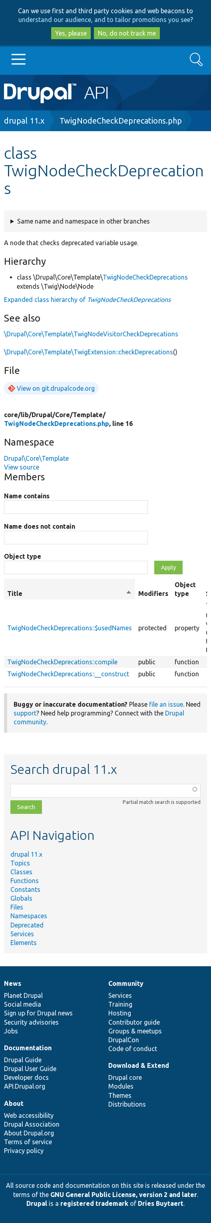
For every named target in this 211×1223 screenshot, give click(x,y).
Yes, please (71, 33)
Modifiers (153, 593)
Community (125, 983)
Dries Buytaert (160, 1203)
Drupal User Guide (30, 1068)
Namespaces (28, 915)
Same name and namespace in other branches (83, 221)
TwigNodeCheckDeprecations (145, 277)
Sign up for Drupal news (38, 1013)
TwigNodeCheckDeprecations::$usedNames (69, 627)
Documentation (28, 1047)
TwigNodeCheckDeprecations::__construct (68, 673)
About (14, 1103)
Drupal (36, 1203)
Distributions (127, 1104)
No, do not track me (127, 33)
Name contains (27, 496)
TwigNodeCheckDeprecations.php (121, 120)
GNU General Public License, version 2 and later (123, 1194)
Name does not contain (39, 526)
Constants (25, 889)
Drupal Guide (23, 1059)
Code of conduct (132, 1048)
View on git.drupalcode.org (56, 388)
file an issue (166, 704)
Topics (20, 863)
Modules (120, 1086)
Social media (22, 1004)
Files (16, 907)
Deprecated (27, 925)
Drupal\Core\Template (36, 458)
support (25, 713)
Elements (23, 942)
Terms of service (28, 1141)
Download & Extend (138, 1065)
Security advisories (31, 1022)
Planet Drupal (23, 995)
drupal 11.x (24, 120)
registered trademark (94, 1203)
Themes (119, 1095)
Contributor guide (134, 1022)
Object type (22, 556)
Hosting (119, 1013)
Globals (21, 898)
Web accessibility (29, 1115)
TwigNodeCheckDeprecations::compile (62, 661)
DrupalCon (123, 1039)
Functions (24, 880)
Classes (21, 871)
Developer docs (26, 1077)
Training (120, 1004)
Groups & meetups (135, 1031)
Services (22, 933)
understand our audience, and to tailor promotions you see (104, 19)
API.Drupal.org (24, 1086)
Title (69, 593)
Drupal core (125, 1077)
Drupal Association (32, 1124)
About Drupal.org (29, 1133)
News (12, 983)
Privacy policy (24, 1150)
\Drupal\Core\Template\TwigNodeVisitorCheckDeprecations (91, 334)
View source (21, 467)
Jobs (11, 1031)
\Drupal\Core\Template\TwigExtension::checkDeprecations (88, 352)
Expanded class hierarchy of (87, 299)
